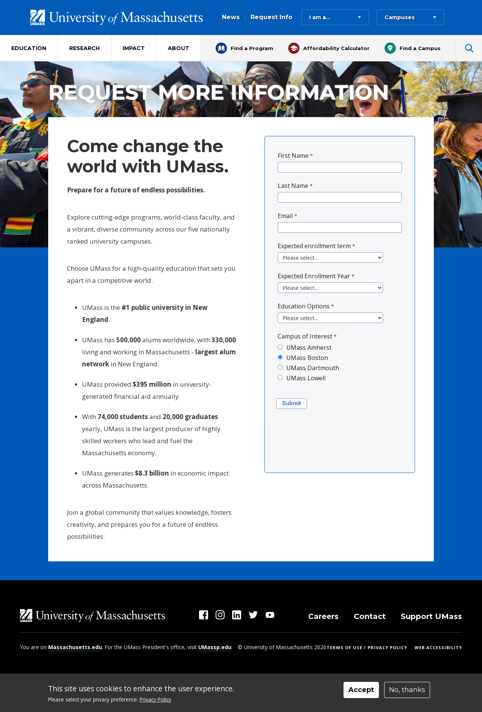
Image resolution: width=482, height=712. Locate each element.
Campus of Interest (305, 336)
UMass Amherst (308, 347)
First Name (293, 155)
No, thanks (407, 690)
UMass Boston (307, 357)
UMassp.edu (214, 647)
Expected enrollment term (314, 246)
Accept (361, 690)
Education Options (304, 306)
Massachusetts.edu (75, 647)
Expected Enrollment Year (314, 276)
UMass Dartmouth (312, 367)
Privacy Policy (155, 699)
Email (285, 216)
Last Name (293, 185)
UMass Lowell (305, 378)
